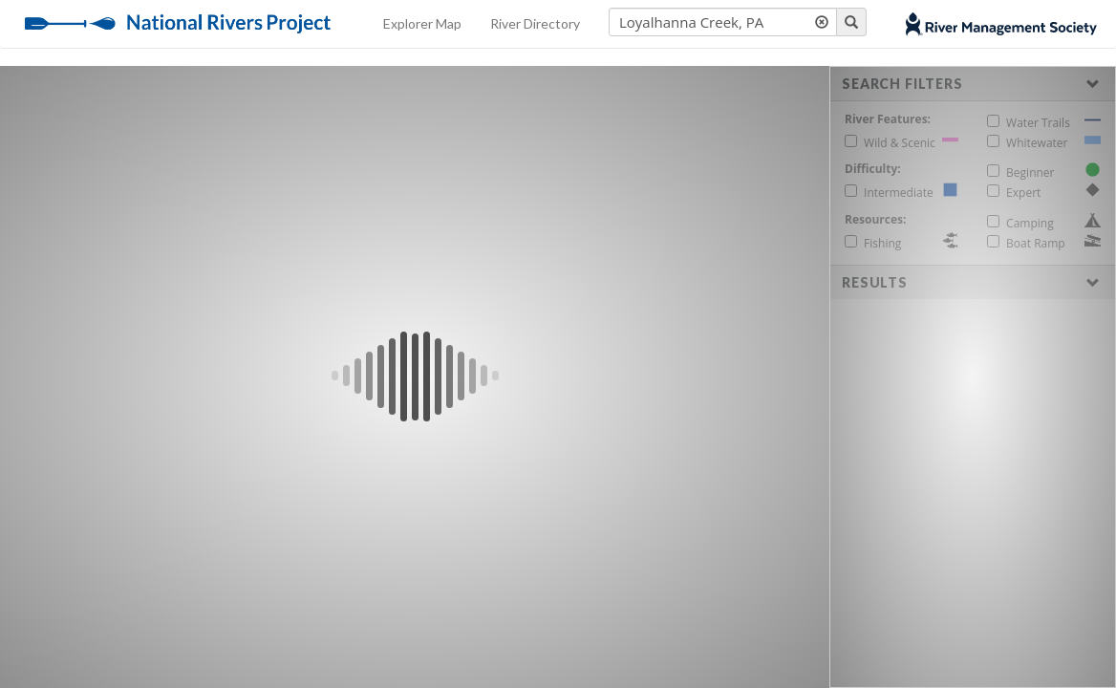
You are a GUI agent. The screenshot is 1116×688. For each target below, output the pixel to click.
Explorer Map (422, 23)
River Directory (535, 23)
